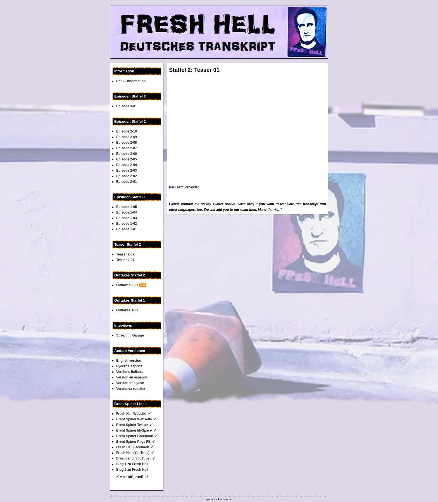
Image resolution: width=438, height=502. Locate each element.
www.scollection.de (219, 499)
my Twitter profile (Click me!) (230, 204)
